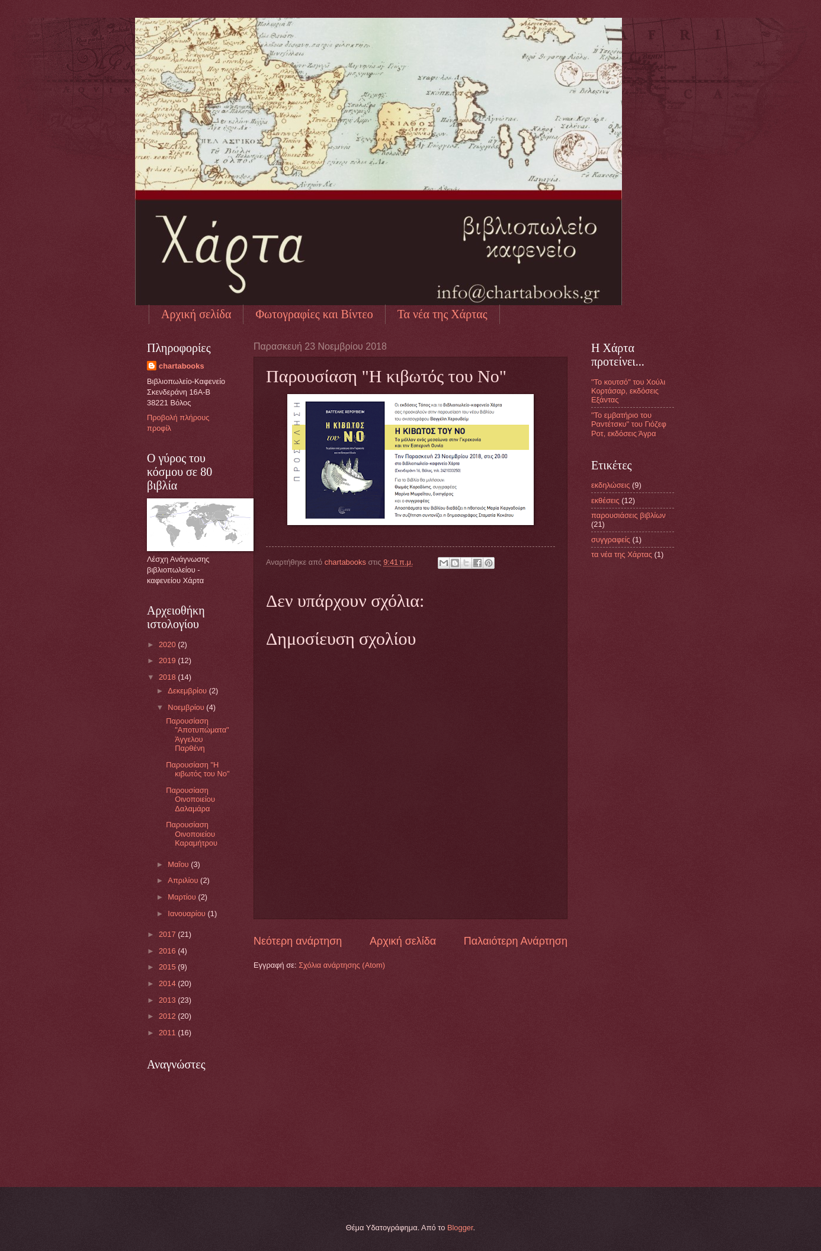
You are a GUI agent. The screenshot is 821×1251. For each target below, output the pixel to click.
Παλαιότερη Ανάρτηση (515, 941)
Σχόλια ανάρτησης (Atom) (342, 965)
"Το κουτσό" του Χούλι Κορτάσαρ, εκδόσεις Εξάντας (628, 391)
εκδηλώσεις (610, 485)
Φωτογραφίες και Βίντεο (314, 314)
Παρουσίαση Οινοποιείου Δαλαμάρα (190, 799)
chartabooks (181, 365)
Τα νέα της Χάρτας (442, 314)
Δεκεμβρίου (188, 690)
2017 (168, 934)
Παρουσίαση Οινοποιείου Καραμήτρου (191, 833)
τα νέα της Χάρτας (621, 554)
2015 (168, 966)
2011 (168, 1032)
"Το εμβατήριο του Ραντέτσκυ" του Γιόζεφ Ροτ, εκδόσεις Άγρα (628, 424)
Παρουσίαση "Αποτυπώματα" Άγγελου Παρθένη (197, 734)
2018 (168, 677)
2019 (168, 660)
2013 (168, 1000)
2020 (168, 644)
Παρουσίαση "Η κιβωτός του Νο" (197, 769)
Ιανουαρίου (187, 913)
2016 (168, 950)
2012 (168, 1016)
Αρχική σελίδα (196, 314)
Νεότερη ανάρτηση (298, 941)
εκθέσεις (605, 500)
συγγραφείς (610, 539)
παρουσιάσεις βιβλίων (628, 515)
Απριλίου (184, 880)
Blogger (460, 1227)
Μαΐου (179, 864)
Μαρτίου (183, 896)
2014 (168, 983)
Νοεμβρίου (187, 707)
